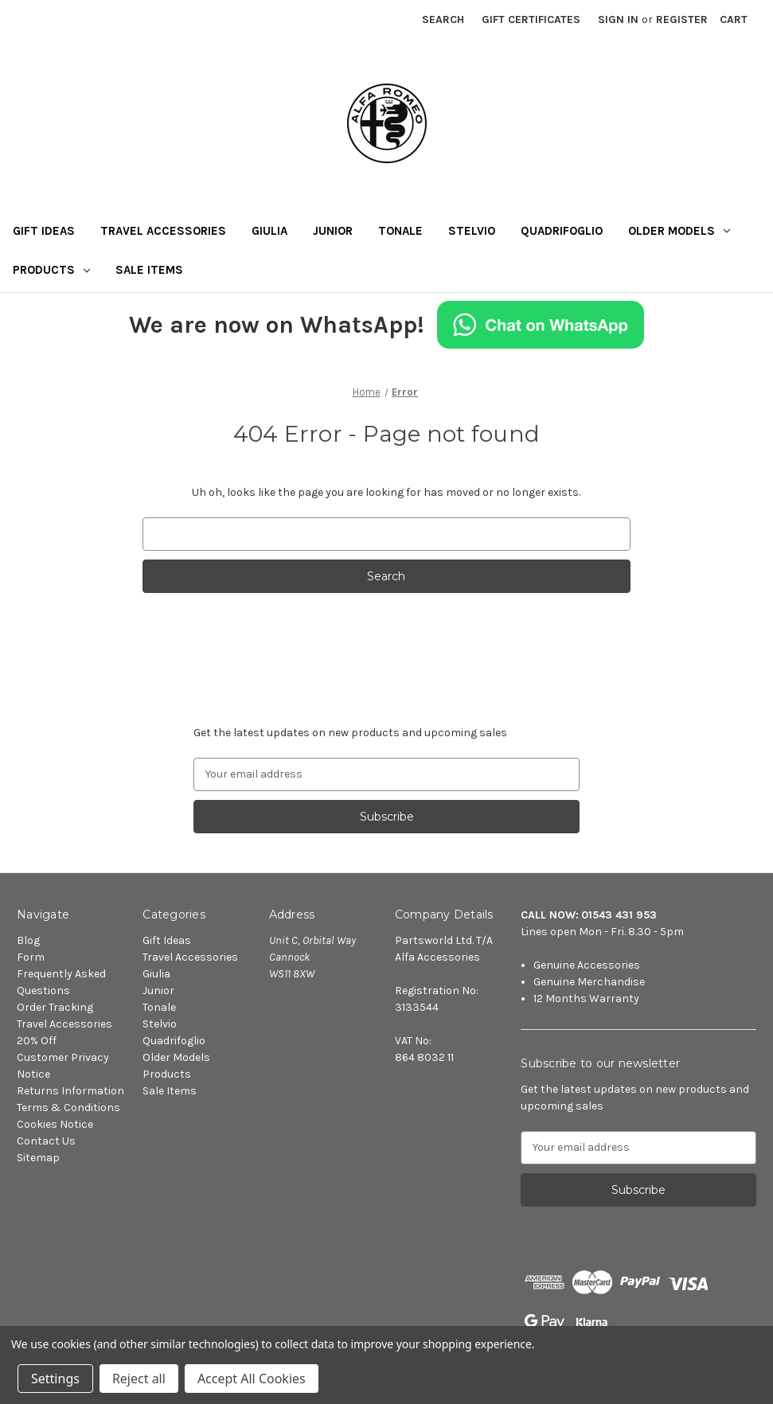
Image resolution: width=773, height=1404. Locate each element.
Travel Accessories (163, 231)
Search (443, 19)
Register (682, 19)
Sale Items (149, 270)
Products (51, 270)
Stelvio (471, 231)
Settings (55, 1378)
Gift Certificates (531, 19)
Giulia (269, 231)
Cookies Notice (55, 1124)
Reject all (139, 1378)
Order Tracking (55, 1007)
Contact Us (46, 1141)
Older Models (679, 231)
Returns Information (70, 1091)
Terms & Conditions (68, 1107)
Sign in (618, 19)
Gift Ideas (44, 231)
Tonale (400, 231)
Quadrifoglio (562, 231)
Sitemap (38, 1157)
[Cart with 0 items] (733, 19)
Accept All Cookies (251, 1378)
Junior (333, 231)
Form (31, 957)
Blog (28, 940)
